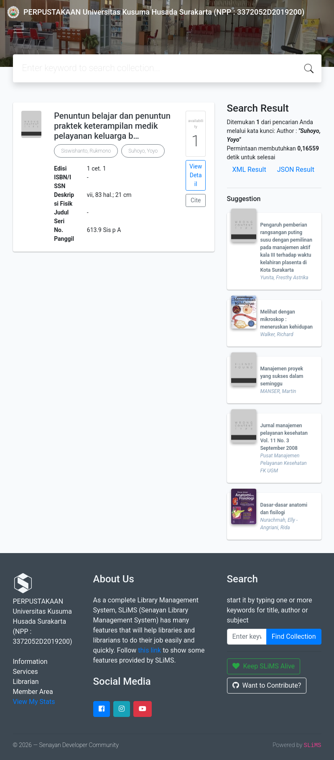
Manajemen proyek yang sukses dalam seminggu (281, 376)
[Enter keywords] (247, 637)
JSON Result (295, 169)
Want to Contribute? (266, 685)
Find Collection (294, 636)
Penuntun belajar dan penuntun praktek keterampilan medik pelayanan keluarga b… (112, 126)
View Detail (195, 175)
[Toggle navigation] (18, 29)
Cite (196, 200)
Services (25, 672)
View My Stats (34, 702)
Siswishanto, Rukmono (86, 151)
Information (30, 662)
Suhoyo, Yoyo (143, 151)
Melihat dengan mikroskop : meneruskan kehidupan (286, 319)
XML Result (249, 169)
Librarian (26, 682)
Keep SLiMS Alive (263, 666)
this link (149, 650)
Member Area (33, 692)
